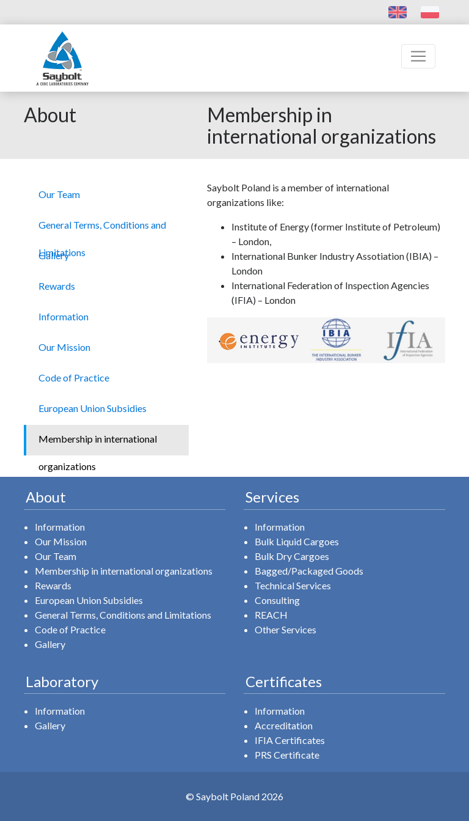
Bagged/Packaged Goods (309, 570)
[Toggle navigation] (418, 56)
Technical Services (293, 585)
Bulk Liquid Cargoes (297, 541)
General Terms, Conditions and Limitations (123, 614)
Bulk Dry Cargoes (292, 556)
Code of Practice (70, 629)
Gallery (50, 644)
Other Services (285, 629)
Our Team (55, 556)
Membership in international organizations (124, 570)
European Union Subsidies (89, 600)
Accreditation (284, 725)
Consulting (277, 600)
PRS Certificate (287, 754)
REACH (271, 614)
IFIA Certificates (290, 740)
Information (60, 526)
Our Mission (61, 541)
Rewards (53, 585)
